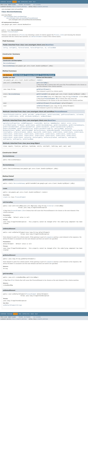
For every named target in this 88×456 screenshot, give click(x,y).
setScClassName (28, 139)
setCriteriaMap (42, 96)
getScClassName (27, 130)
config (5, 47)
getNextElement (41, 114)
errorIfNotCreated (9, 125)
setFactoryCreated (50, 137)
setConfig (27, 137)
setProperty (62, 137)
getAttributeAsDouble (76, 125)
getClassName (59, 128)
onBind (29, 132)
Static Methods (19, 75)
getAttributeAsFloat (27, 127)
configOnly (13, 47)
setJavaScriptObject (32, 116)
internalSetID (66, 130)
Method (24, 6)
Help (34, 1)
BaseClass (50, 45)
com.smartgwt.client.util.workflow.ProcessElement (22, 18)
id (45, 47)
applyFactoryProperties (11, 123)
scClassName (52, 47)
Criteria (74, 96)
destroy (46, 123)
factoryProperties (36, 47)
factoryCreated (23, 47)
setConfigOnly (37, 137)
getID (24, 114)
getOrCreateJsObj (54, 114)
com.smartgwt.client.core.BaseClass (15, 16)
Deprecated (24, 1)
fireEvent (20, 125)
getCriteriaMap (42, 82)
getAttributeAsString (25, 128)
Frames (21, 4)
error (69, 123)
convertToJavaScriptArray (12, 114)
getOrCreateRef (42, 94)
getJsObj (31, 114)
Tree (18, 1)
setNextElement (46, 116)
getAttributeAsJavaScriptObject (62, 127)
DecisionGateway (9, 63)
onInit (5, 116)
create (39, 80)
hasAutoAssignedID (53, 130)
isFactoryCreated (20, 132)
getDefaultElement (43, 89)
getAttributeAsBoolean (44, 125)
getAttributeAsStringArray (43, 128)
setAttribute (13, 116)
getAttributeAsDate (60, 125)
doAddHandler (55, 123)
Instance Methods (33, 75)
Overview (3, 1)
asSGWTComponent (27, 123)
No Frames (27, 4)
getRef (18, 130)
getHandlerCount (8, 130)
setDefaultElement (43, 103)
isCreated (79, 114)
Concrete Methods (47, 75)
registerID (37, 132)
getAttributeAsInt (42, 127)
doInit (63, 123)
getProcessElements (68, 114)
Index (30, 1)
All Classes (37, 4)
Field (13, 6)
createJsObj (38, 123)
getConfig (68, 128)
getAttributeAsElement (11, 127)
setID (21, 116)
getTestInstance (39, 130)
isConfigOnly (7, 132)
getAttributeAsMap (9, 128)
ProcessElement (13, 32)
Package (9, 1)
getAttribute (30, 125)
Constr (18, 6)
